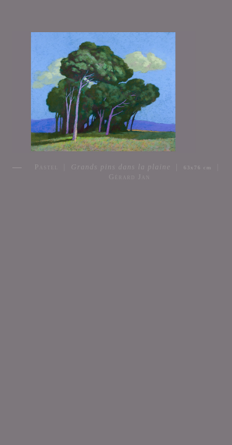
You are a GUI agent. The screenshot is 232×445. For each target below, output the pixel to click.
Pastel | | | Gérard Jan (127, 171)
